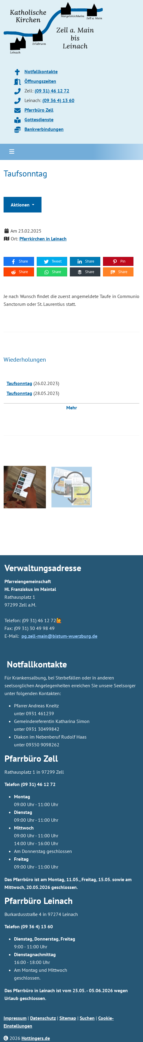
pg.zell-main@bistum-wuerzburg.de (59, 636)
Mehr (71, 408)
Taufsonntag (19, 383)
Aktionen (21, 205)
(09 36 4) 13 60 (58, 100)
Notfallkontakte (41, 71)
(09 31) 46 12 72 (52, 91)
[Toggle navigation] (12, 152)
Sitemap (67, 1018)
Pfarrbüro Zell (38, 110)
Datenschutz (43, 1018)
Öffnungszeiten (40, 81)
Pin (118, 261)
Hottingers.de (35, 1038)
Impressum (15, 1018)
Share (19, 261)
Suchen (87, 1018)
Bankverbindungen (44, 129)
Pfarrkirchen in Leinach (43, 239)
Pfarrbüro (22, 900)
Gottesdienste (38, 119)
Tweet (52, 261)
